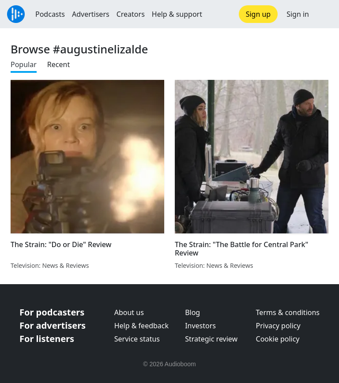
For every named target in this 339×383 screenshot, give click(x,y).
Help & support (177, 14)
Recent (58, 64)
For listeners (46, 339)
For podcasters (51, 312)
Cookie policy (278, 339)
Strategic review (211, 339)
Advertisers (90, 14)
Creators (131, 14)
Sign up (258, 14)
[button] (324, 14)
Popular (24, 64)
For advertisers (52, 325)
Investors (200, 325)
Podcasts (50, 14)
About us (129, 312)
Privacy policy (278, 325)
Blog (192, 312)
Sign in (297, 14)
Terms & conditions (288, 312)
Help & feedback (141, 325)
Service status (137, 339)
